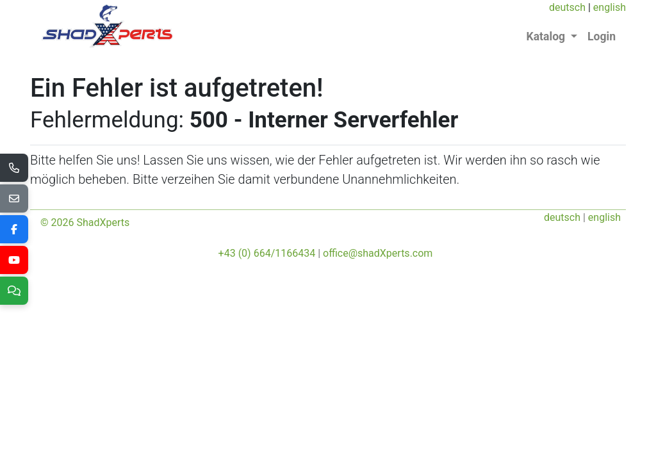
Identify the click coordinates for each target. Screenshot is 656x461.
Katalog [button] (547, 36)
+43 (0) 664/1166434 (267, 253)
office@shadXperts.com (377, 253)
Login (601, 36)
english (609, 7)
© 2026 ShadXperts (84, 222)
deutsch (567, 7)
